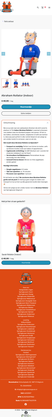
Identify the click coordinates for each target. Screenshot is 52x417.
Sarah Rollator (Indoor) (11, 254)
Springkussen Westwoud (26, 333)
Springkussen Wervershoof (26, 368)
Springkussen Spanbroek (26, 372)
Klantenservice (26, 350)
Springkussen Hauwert (26, 346)
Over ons (26, 287)
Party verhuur (9, 21)
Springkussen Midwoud (26, 316)
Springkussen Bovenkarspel (26, 327)
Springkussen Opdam (26, 361)
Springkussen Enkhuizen (26, 324)
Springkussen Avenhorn (26, 363)
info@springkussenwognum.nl (26, 389)
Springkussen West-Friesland (26, 303)
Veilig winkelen (26, 322)
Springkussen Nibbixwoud (26, 299)
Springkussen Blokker (26, 307)
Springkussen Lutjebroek (26, 329)
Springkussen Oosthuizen (26, 344)
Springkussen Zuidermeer (26, 314)
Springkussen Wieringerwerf (26, 357)
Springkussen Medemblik (26, 296)
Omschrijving (9, 122)
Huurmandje (26, 107)
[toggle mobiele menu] (49, 7)
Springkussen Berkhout (26, 342)
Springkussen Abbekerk (26, 366)
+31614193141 (26, 386)
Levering (26, 320)
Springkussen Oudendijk (26, 377)
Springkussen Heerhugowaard (26, 355)
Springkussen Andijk (26, 335)
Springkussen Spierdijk (26, 375)
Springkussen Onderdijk (26, 370)
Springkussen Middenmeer (26, 305)
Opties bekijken (26, 113)
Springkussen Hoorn (26, 292)
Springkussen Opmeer (26, 312)
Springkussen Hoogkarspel (26, 338)
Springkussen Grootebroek (26, 331)
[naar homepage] (7, 7)
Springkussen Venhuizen (26, 340)
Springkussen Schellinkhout (26, 310)
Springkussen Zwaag (26, 294)
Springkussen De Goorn (26, 359)
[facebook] (26, 405)
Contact (26, 352)
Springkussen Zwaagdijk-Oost (26, 301)
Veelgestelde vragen (26, 290)
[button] (38, 7)
